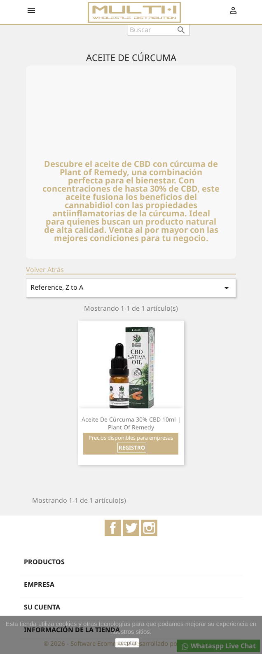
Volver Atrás (45, 269)
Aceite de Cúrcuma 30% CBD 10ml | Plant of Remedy (131, 423)
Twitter (131, 528)
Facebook (113, 528)
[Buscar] (158, 29)
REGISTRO (132, 447)
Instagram (149, 528)
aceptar (127, 643)
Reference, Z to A (131, 288)
